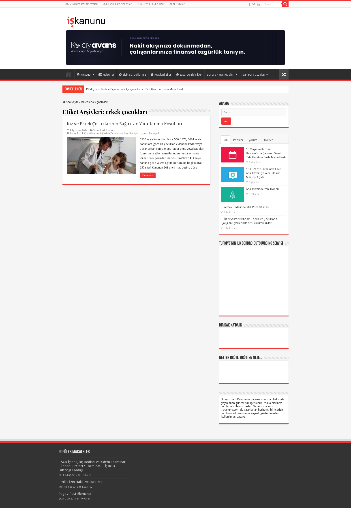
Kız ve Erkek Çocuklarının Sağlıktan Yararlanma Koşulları (124, 123)
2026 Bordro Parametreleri (81, 4)
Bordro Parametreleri (220, 74)
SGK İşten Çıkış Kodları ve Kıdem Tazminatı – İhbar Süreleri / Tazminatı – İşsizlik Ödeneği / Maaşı (92, 466)
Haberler (106, 74)
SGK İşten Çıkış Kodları (150, 4)
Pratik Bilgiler (161, 74)
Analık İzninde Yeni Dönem (263, 189)
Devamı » (147, 175)
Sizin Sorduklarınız (132, 74)
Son (225, 140)
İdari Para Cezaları (253, 74)
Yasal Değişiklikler (189, 74)
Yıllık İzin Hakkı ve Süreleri (81, 482)
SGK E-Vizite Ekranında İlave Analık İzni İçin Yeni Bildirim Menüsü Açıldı (263, 173)
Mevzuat (84, 74)
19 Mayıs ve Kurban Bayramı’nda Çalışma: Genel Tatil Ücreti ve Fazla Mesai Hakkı (135, 89)
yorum (253, 140)
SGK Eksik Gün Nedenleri (117, 4)
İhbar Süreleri (177, 4)
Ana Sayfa (68, 74)
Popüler (238, 140)
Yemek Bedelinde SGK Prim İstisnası (246, 207)
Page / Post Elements (75, 494)
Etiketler (268, 140)
